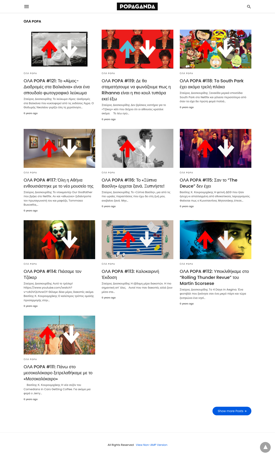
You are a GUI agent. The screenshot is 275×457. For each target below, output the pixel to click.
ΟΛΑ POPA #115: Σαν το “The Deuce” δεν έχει (208, 183)
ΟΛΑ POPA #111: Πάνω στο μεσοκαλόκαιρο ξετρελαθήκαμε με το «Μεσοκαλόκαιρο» (58, 373)
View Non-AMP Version (151, 445)
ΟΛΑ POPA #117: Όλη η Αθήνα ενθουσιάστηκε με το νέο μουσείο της (58, 183)
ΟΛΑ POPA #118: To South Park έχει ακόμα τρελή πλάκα (212, 84)
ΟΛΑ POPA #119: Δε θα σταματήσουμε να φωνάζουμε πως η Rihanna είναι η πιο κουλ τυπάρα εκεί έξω (136, 90)
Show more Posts (230, 411)
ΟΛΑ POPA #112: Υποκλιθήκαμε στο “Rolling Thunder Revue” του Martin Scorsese (214, 277)
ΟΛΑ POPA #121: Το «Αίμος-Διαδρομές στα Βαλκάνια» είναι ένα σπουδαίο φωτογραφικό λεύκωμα (57, 87)
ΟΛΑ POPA (30, 73)
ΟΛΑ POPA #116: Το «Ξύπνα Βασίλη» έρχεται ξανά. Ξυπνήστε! (133, 183)
